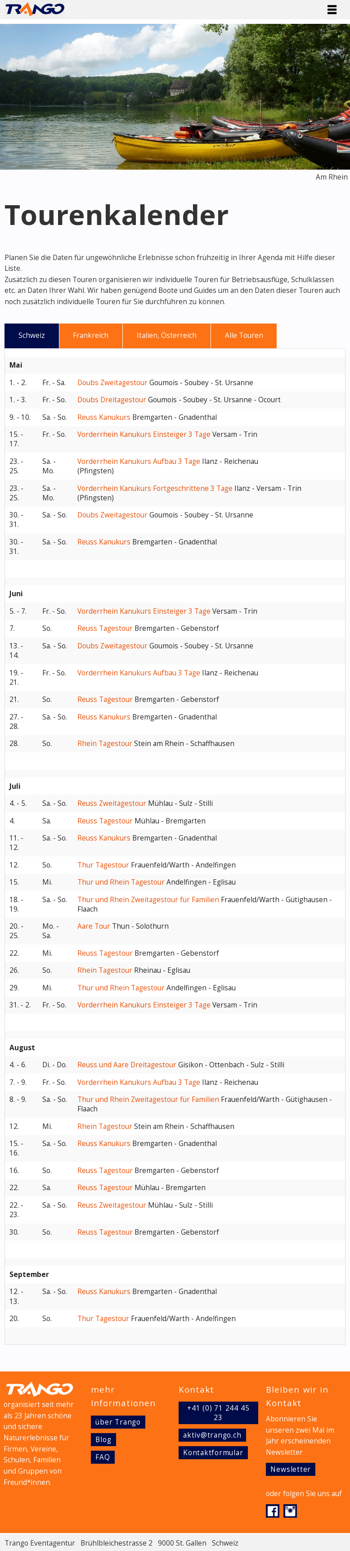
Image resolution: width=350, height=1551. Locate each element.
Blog (103, 1439)
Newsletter (290, 1469)
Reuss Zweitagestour (111, 803)
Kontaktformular (213, 1452)
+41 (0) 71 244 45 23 (218, 1412)
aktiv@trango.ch (212, 1435)
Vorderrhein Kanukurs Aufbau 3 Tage (138, 461)
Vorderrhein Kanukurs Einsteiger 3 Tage (144, 434)
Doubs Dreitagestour (111, 400)
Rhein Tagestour (104, 743)
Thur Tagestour (103, 865)
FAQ (102, 1457)
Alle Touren (244, 335)
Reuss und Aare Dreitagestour (126, 1065)
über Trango (117, 1422)
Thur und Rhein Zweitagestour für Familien (148, 899)
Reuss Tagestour (105, 628)
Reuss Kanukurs (103, 417)
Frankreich (90, 335)
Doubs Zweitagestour (112, 382)
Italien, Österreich (167, 335)
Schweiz (31, 335)
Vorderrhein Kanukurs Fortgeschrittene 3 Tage (155, 488)
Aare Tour (93, 926)
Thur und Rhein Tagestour (121, 882)
